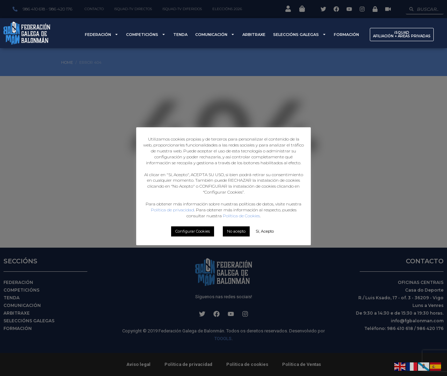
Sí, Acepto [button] (265, 231)
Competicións (146, 34)
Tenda (180, 34)
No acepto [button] (236, 231)
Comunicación (215, 34)
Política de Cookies (241, 215)
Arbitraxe (253, 34)
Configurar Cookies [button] (192, 231)
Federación (101, 34)
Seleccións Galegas (299, 34)
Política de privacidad (172, 209)
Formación (346, 34)
